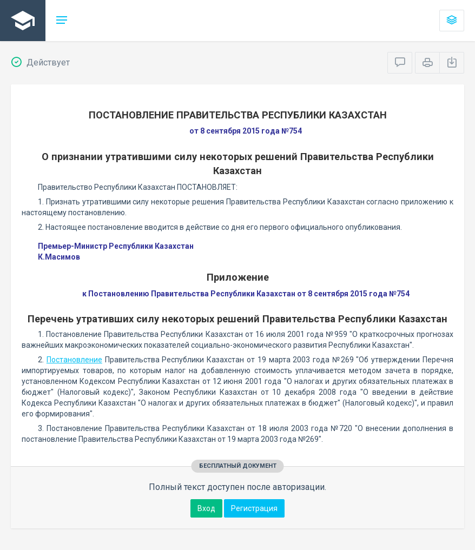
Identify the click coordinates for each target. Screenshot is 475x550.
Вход (206, 508)
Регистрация (254, 508)
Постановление (74, 359)
